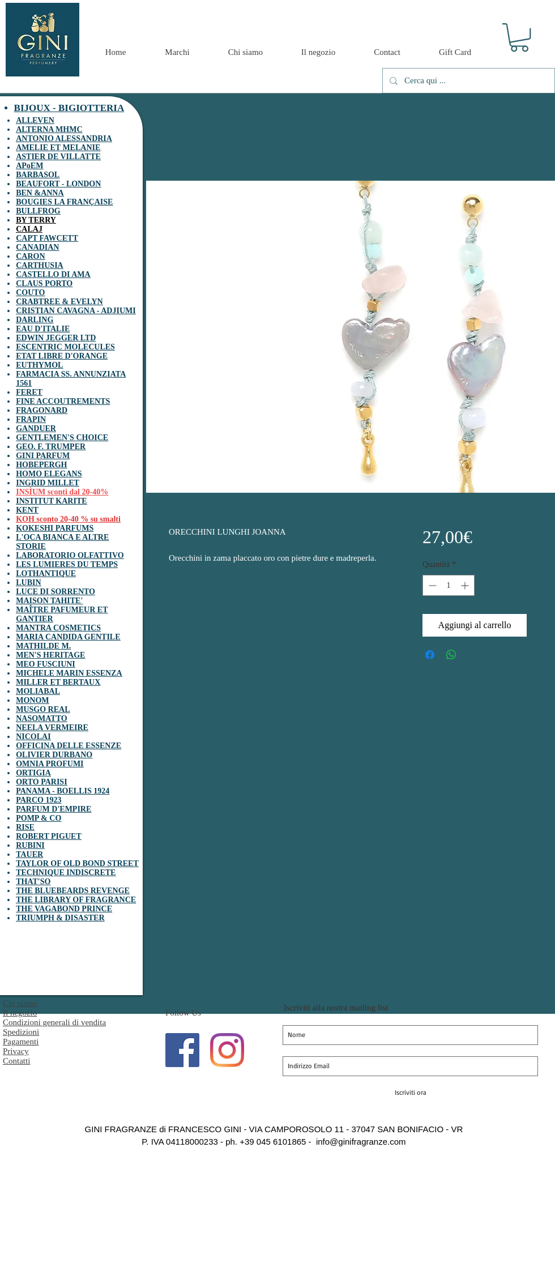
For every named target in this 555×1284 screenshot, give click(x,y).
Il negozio (20, 1012)
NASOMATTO (41, 718)
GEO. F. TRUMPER (51, 446)
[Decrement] (431, 585)
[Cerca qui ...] (467, 81)
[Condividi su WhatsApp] (451, 655)
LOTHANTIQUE (46, 573)
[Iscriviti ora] (410, 1092)
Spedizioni (21, 1031)
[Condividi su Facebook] (430, 655)
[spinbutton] (448, 585)
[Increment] (466, 585)
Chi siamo (20, 1003)
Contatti (16, 1060)
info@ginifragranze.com (361, 1141)
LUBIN (28, 582)
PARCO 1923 (38, 800)
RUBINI (30, 845)
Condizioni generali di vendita (54, 1022)
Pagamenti (21, 1041)
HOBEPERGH (41, 464)
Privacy (16, 1051)
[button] (519, 37)
